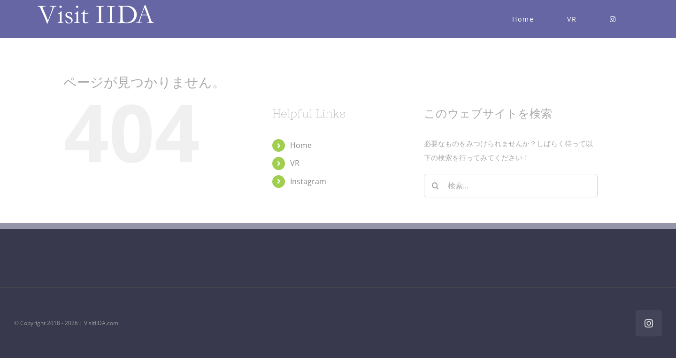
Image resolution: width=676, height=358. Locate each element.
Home (301, 145)
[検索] (435, 185)
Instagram (308, 181)
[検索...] (511, 185)
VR (295, 163)
